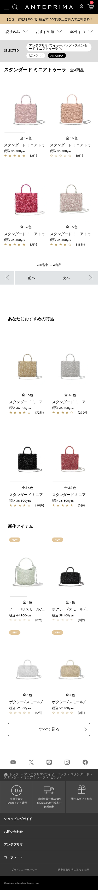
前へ (31, 277)
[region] (26, 105)
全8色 (28, 602)
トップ (14, 774)
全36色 (26, 138)
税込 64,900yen (20, 615)
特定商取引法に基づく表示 (73, 869)
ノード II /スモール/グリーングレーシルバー (45, 609)
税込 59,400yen (63, 615)
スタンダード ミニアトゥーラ (24, 777)
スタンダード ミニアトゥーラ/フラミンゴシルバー (45, 145)
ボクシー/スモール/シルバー (33, 702)
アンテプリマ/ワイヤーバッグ (45, 774)
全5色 (71, 602)
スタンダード (80, 774)
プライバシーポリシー (24, 869)
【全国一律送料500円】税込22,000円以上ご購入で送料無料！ (49, 19)
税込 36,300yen (15, 151)
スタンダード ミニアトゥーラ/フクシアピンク (42, 234)
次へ (66, 277)
